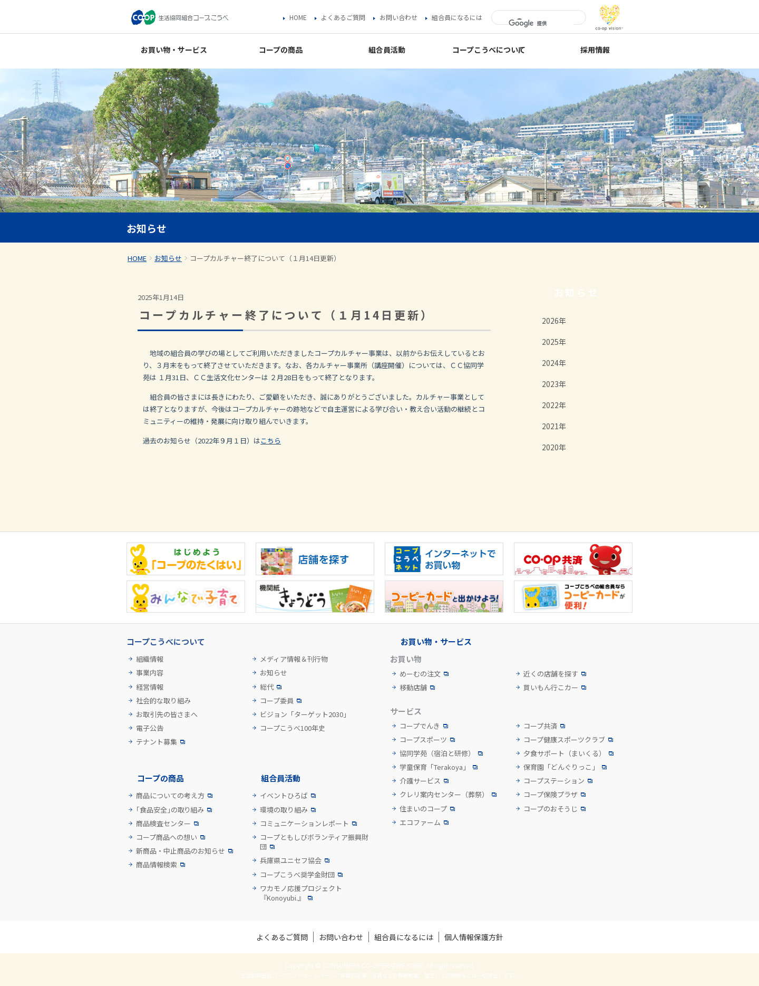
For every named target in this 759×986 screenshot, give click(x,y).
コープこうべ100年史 (292, 728)
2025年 (554, 341)
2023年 (554, 384)
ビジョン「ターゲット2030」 (305, 714)
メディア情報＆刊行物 (294, 659)
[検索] (541, 24)
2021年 (554, 426)
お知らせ (168, 258)
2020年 (554, 447)
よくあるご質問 (343, 17)
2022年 (554, 405)
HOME (298, 17)
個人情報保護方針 (473, 937)
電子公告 (149, 728)
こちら (270, 441)
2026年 (554, 320)
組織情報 (149, 659)
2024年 (554, 362)
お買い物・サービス (436, 641)
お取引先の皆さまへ (167, 714)
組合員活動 (280, 778)
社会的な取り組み (163, 700)
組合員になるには (457, 17)
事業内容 (149, 673)
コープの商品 (160, 778)
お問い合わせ (398, 17)
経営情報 (149, 687)
